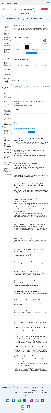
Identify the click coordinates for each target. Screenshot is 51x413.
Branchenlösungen (26, 390)
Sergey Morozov (44, 49)
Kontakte (22, 13)
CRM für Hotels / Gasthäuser (6, 88)
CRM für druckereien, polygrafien (7, 67)
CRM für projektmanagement (7, 138)
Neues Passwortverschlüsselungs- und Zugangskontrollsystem (25, 116)
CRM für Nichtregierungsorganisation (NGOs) (8, 124)
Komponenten (16, 11)
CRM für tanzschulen (7, 156)
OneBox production (27, 43)
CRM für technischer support (7, 158)
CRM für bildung (6, 41)
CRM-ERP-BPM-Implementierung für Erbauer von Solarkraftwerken (36, 87)
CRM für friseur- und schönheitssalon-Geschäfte (8, 76)
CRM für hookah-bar (7, 86)
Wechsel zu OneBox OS (18, 65)
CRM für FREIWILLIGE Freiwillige (27, 66)
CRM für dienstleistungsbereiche (7, 65)
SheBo (36, 43)
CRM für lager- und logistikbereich (6, 106)
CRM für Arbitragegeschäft (8, 28)
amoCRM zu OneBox (36, 65)
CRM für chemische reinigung (7, 50)
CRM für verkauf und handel (7, 166)
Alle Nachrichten (31, 131)
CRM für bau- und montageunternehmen (7, 40)
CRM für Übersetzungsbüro (8, 162)
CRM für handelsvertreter (8, 78)
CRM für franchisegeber (7, 74)
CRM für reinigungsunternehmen (7, 146)
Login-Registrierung (45, 9)
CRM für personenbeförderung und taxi (8, 133)
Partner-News (43, 390)
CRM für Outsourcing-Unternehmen (7, 131)
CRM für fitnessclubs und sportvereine (7, 71)
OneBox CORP (18, 43)
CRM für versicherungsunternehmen (8, 171)
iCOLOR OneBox (44, 43)
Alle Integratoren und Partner (31, 52)
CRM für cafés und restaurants (6, 47)
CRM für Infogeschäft (7, 93)
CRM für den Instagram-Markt (36, 74)
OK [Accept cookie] (47, 2)
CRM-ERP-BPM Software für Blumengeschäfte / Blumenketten (27, 95)
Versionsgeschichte (17, 390)
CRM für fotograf (6, 73)
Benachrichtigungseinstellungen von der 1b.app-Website (24, 128)
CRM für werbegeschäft (7, 174)
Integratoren (34, 390)
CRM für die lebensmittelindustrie (7, 63)
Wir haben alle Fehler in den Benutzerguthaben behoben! (24, 111)
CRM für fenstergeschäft (7, 69)
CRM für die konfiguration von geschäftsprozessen (8, 60)
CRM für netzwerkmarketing (7, 121)
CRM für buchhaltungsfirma (7, 45)
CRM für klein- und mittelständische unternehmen (6, 102)
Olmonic (18, 49)
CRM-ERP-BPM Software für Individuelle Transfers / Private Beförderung (45, 87)
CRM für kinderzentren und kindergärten (8, 99)
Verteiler (33, 391)
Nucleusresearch (20, 142)
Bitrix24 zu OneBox (45, 65)
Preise (21, 11)
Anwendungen (16, 387)
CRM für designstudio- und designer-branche (8, 58)
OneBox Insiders (27, 49)
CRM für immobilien (7, 92)
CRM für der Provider (7, 56)
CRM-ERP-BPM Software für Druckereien (36, 94)
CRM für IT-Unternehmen (7, 95)
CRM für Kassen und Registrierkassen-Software (8, 97)
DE (3, 9)
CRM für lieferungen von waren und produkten (7, 108)
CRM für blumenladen (7, 43)
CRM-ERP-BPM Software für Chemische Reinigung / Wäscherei (18, 95)
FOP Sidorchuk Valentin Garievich (35, 50)
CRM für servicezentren (7, 152)
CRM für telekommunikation (7, 160)
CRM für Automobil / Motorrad (7, 34)
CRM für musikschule (7, 119)
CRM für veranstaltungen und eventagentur (8, 164)
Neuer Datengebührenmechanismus (20, 122)
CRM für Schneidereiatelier (8, 149)
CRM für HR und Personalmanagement (7, 90)
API (44, 11)
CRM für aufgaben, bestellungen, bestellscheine (7, 31)
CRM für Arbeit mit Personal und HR (6, 27)
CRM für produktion (7, 135)
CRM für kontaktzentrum (8, 104)
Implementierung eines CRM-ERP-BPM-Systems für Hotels (18, 87)
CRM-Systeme (8, 11)
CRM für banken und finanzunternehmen (7, 38)
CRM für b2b (6, 35)
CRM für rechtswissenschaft (7, 144)
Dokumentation (39, 11)
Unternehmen (31, 11)
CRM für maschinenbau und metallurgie (7, 114)
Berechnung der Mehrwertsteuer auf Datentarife (23, 105)
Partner (27, 13)
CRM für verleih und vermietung (7, 169)
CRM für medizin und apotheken (7, 116)
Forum (25, 11)
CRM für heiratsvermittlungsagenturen (8, 84)
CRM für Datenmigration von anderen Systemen (7, 54)
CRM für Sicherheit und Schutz (7, 154)
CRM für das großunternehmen (6, 52)
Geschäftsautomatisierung (28, 392)
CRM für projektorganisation (7, 140)
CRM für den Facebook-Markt (44, 74)
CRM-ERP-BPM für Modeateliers (45, 94)
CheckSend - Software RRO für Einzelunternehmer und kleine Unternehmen (18, 74)
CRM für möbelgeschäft (7, 118)
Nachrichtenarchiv (44, 392)
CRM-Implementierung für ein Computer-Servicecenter (27, 87)
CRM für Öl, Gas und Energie (7, 127)
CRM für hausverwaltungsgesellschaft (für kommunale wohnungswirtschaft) (8, 81)
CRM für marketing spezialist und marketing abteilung (7, 111)
